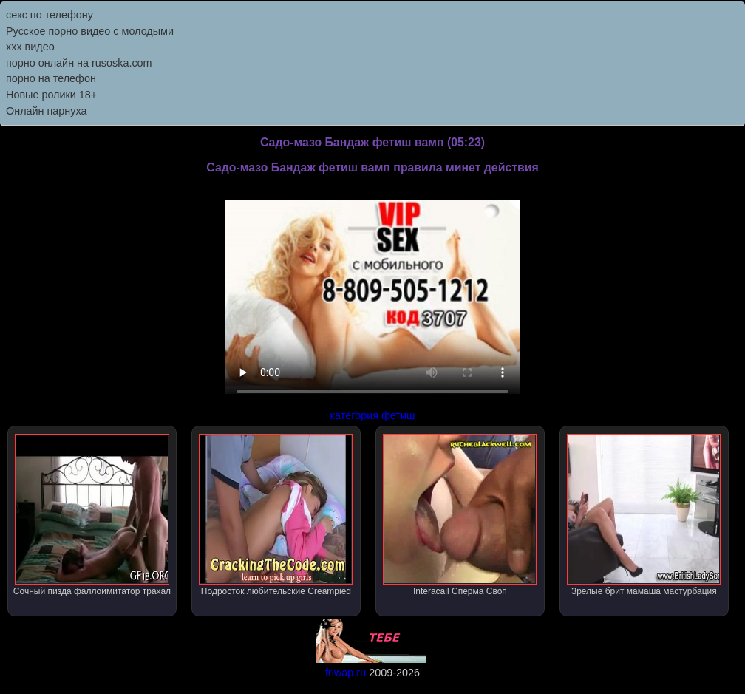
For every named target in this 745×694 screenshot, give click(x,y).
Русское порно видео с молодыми (90, 31)
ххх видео (30, 46)
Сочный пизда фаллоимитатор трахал (92, 515)
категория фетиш (372, 415)
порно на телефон (51, 78)
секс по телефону (49, 15)
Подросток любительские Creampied (276, 515)
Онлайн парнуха (46, 111)
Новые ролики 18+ (51, 95)
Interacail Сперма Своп (460, 515)
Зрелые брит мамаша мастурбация (644, 515)
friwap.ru (345, 672)
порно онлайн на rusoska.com (79, 63)
